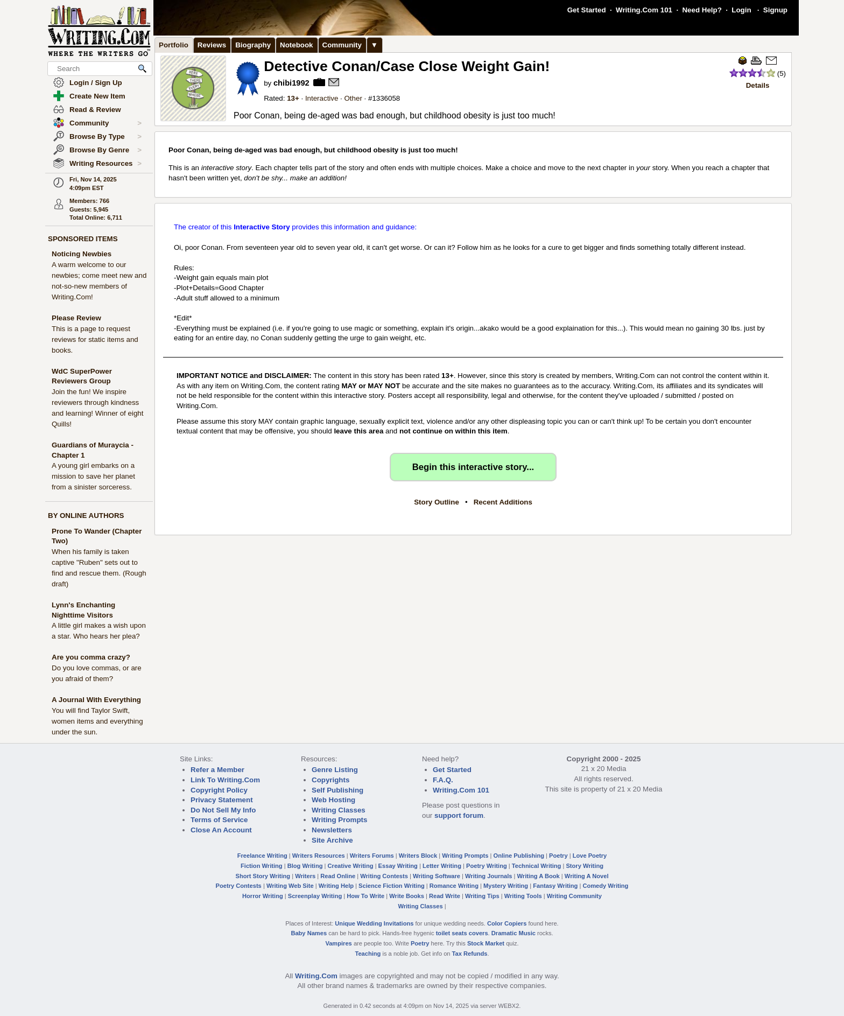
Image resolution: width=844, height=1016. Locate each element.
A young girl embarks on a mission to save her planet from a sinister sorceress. (93, 476)
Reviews (212, 45)
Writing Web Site (290, 885)
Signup (775, 10)
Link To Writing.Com (225, 780)
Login (741, 10)
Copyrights (330, 780)
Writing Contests (384, 876)
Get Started (586, 10)
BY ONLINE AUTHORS (86, 515)
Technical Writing (536, 866)
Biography (253, 45)
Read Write (444, 896)
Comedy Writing (605, 885)
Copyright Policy (219, 790)
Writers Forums (372, 855)
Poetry (558, 855)
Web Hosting (333, 800)
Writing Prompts (339, 820)
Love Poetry (590, 855)
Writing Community (574, 896)
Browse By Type (105, 136)
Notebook (296, 45)
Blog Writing (305, 866)
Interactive (322, 98)
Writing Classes (338, 810)
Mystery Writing (505, 885)
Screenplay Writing (315, 896)
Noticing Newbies (81, 254)
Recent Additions (503, 502)
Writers (305, 876)
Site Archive (332, 840)
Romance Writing (454, 885)
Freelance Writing (262, 855)
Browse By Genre (105, 150)
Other (353, 98)
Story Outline (436, 502)
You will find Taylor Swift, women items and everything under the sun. (97, 721)
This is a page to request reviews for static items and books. (95, 339)
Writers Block (418, 855)
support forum (458, 815)
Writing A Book (538, 876)
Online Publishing (519, 855)
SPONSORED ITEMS (83, 239)
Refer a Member (217, 770)
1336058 (386, 98)
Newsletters (332, 830)
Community (105, 123)
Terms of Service (219, 820)
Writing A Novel (587, 876)
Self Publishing (337, 790)
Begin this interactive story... (473, 467)
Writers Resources (318, 855)
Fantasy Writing (555, 885)
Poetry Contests (239, 885)
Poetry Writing (486, 866)
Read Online (337, 876)
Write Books (406, 896)
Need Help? (701, 10)
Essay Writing (398, 866)
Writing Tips (482, 896)
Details (758, 85)
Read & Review (95, 110)
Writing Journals (488, 876)
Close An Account (221, 830)
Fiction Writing (262, 866)
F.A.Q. (443, 780)
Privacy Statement (222, 800)
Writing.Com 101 (644, 10)
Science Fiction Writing (391, 885)
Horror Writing (262, 896)
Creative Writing (351, 866)
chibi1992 (291, 83)
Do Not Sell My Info (223, 810)
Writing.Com (316, 976)
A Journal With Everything (96, 700)
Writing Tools (523, 896)
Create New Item (97, 96)
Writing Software (436, 876)
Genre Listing (335, 770)
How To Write (365, 896)
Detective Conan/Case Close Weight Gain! (407, 66)
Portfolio (173, 45)
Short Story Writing (262, 876)
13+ (293, 98)
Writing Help (336, 885)
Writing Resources (105, 163)
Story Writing (584, 866)
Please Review (76, 318)
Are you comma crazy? (91, 657)
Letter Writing (442, 866)
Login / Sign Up (95, 83)
